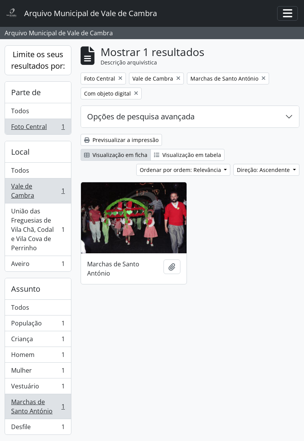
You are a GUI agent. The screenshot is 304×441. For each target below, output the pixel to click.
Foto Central (38, 128)
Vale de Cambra (38, 191)
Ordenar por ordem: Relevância (181, 169)
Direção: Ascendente (264, 169)
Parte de (26, 92)
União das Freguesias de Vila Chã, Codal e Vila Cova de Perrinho (38, 229)
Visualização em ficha (115, 155)
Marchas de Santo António (38, 406)
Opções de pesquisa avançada (141, 116)
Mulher (38, 372)
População (38, 325)
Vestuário (38, 388)
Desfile (38, 428)
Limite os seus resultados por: (38, 60)
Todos (20, 111)
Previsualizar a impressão (121, 140)
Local (20, 152)
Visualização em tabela (187, 155)
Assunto (25, 289)
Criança (38, 340)
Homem (38, 356)
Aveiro (38, 265)
